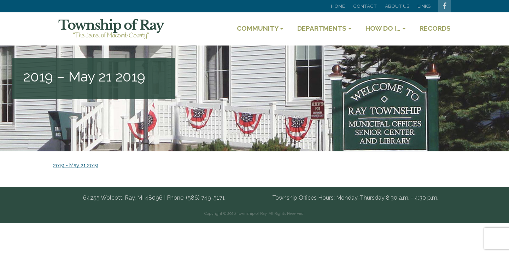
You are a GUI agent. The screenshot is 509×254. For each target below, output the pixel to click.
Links (424, 6)
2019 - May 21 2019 (75, 165)
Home (338, 6)
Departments (324, 28)
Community (260, 28)
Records (435, 28)
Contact (365, 6)
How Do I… (385, 28)
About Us (397, 6)
